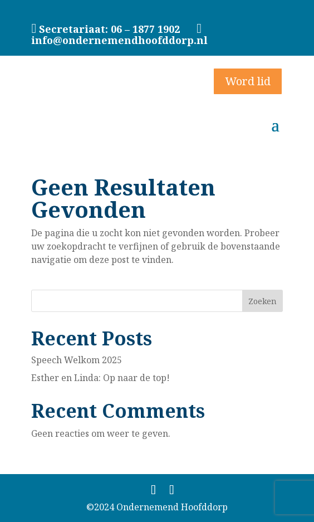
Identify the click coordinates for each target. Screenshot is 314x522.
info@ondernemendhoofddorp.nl (120, 34)
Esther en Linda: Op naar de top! (100, 378)
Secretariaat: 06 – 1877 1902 (109, 29)
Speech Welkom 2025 (76, 360)
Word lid (248, 81)
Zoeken (262, 301)
